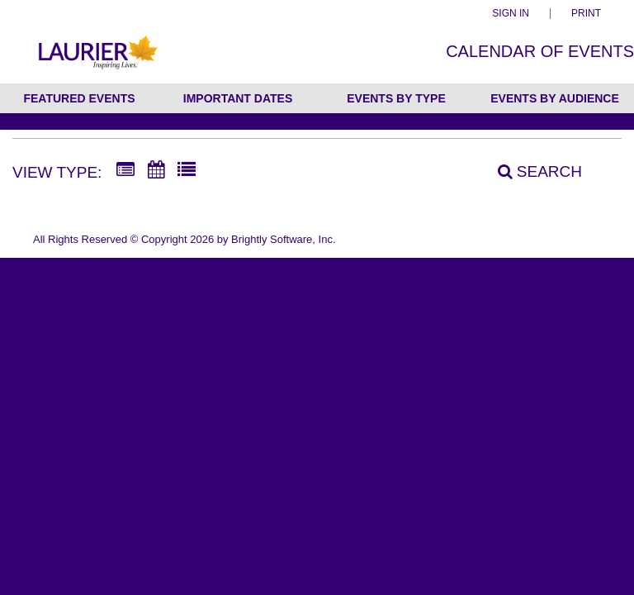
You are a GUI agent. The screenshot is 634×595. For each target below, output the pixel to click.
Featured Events (79, 98)
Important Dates (237, 98)
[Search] (530, 171)
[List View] (186, 170)
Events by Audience (554, 98)
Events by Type (396, 98)
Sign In (510, 13)
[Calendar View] (156, 170)
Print (586, 13)
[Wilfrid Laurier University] (96, 60)
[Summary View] (125, 170)
